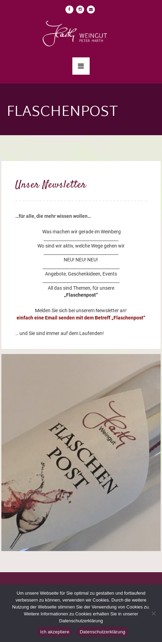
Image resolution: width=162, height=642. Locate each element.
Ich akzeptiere (54, 631)
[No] (153, 613)
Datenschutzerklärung (102, 631)
